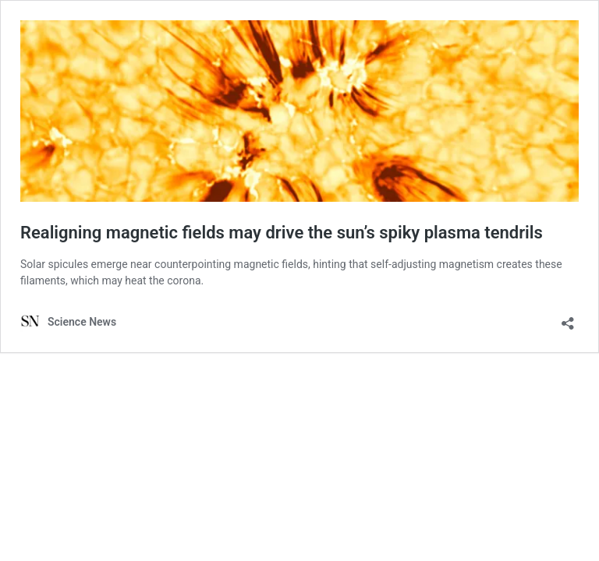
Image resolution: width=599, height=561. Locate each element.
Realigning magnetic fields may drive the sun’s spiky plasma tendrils (281, 232)
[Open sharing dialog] (568, 318)
